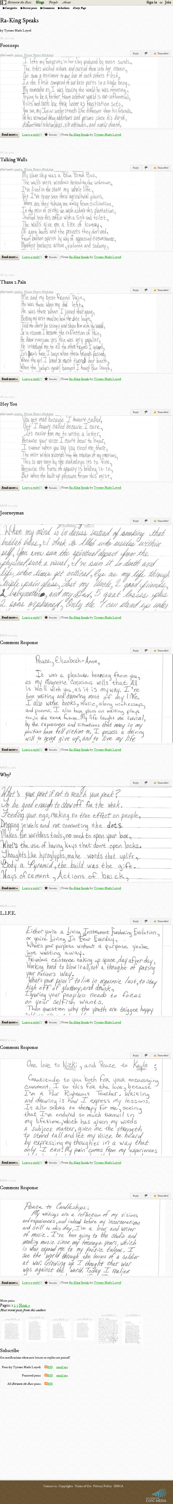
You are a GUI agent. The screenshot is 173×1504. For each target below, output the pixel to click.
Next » (24, 1305)
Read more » (10, 135)
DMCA (118, 1486)
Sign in (151, 2)
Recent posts (30, 8)
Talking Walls (13, 160)
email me (62, 1367)
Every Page (79, 8)
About (66, 2)
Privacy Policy (102, 1486)
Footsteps (9, 45)
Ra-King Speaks (79, 135)
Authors (64, 8)
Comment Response (19, 643)
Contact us (50, 1486)
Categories (11, 8)
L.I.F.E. (8, 913)
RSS (49, 1367)
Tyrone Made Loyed (107, 135)
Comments (49, 8)
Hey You (8, 404)
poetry (18, 55)
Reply (136, 53)
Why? (5, 775)
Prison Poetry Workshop (38, 55)
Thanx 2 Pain (13, 282)
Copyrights (66, 1486)
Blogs (40, 2)
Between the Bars (19, 2)
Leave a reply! (31, 135)
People (53, 2)
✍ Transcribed (161, 53)
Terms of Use (83, 1486)
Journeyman (12, 513)
